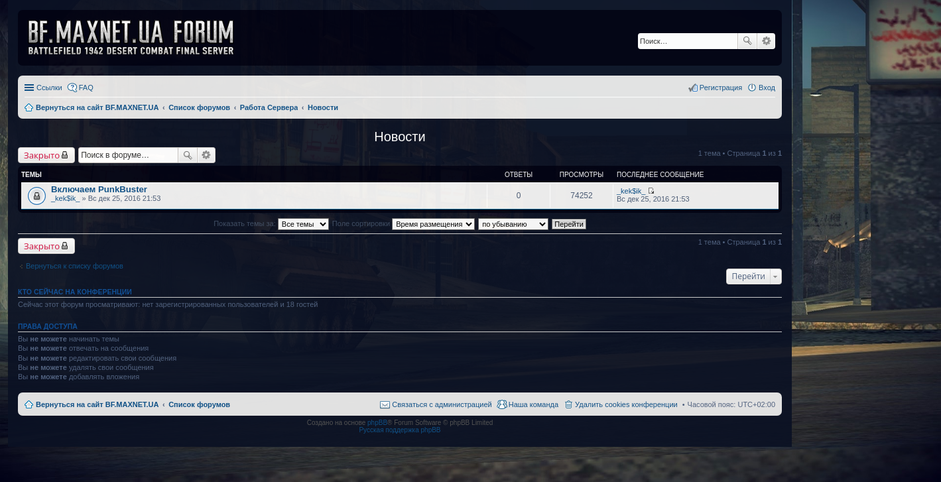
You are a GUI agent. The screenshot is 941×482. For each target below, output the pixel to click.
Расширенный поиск (766, 41)
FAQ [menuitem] (86, 87)
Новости (399, 136)
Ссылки (49, 87)
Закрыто (42, 155)
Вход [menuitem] (767, 87)
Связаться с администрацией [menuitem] (441, 404)
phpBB (377, 422)
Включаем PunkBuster (99, 189)
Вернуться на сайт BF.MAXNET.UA (97, 404)
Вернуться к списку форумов (74, 266)
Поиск (747, 41)
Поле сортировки (403, 223)
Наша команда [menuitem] (533, 404)
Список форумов (199, 404)
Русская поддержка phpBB (399, 430)
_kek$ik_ (65, 198)
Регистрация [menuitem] (721, 87)
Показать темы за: (271, 223)
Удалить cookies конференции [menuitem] (626, 404)
